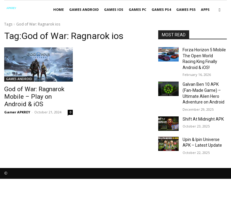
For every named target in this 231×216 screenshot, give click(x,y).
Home (58, 9)
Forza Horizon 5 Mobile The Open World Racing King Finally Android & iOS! (204, 54)
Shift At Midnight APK (200, 107)
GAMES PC (137, 9)
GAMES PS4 (161, 9)
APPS (205, 9)
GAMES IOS (113, 9)
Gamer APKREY (17, 102)
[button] (219, 10)
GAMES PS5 (186, 9)
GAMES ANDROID (84, 9)
